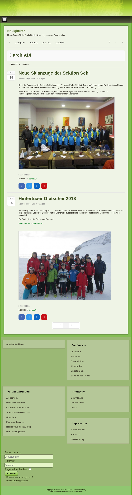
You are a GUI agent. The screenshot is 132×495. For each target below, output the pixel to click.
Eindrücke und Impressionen (31, 223)
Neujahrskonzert (15, 402)
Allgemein (12, 398)
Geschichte (77, 361)
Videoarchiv (77, 402)
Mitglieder (76, 366)
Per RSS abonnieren (19, 64)
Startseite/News (15, 344)
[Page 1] (66, 325)
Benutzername (13, 452)
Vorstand (76, 351)
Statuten (75, 356)
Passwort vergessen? (17, 480)
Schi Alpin (40, 78)
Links (74, 407)
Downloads (77, 398)
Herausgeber (78, 429)
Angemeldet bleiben (16, 469)
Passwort (10, 460)
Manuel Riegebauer (27, 78)
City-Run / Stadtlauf (17, 407)
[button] (109, 43)
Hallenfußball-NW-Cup (19, 427)
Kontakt (75, 434)
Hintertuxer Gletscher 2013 (47, 198)
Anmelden (11, 473)
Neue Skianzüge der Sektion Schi (54, 73)
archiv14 (33, 179)
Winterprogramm (15, 431)
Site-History (78, 439)
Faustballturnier (15, 422)
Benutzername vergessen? (19, 477)
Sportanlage (78, 371)
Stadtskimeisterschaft (18, 412)
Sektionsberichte (80, 376)
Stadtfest (11, 417)
